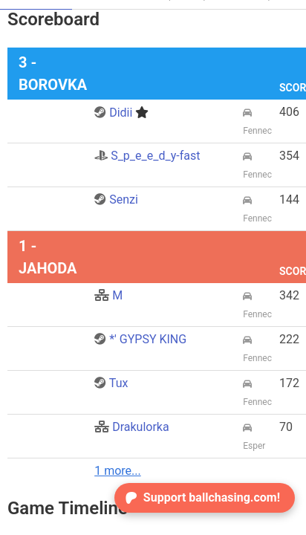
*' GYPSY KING (140, 339)
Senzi (116, 199)
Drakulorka (131, 427)
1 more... (117, 471)
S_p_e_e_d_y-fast (147, 156)
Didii (121, 113)
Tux (111, 383)
